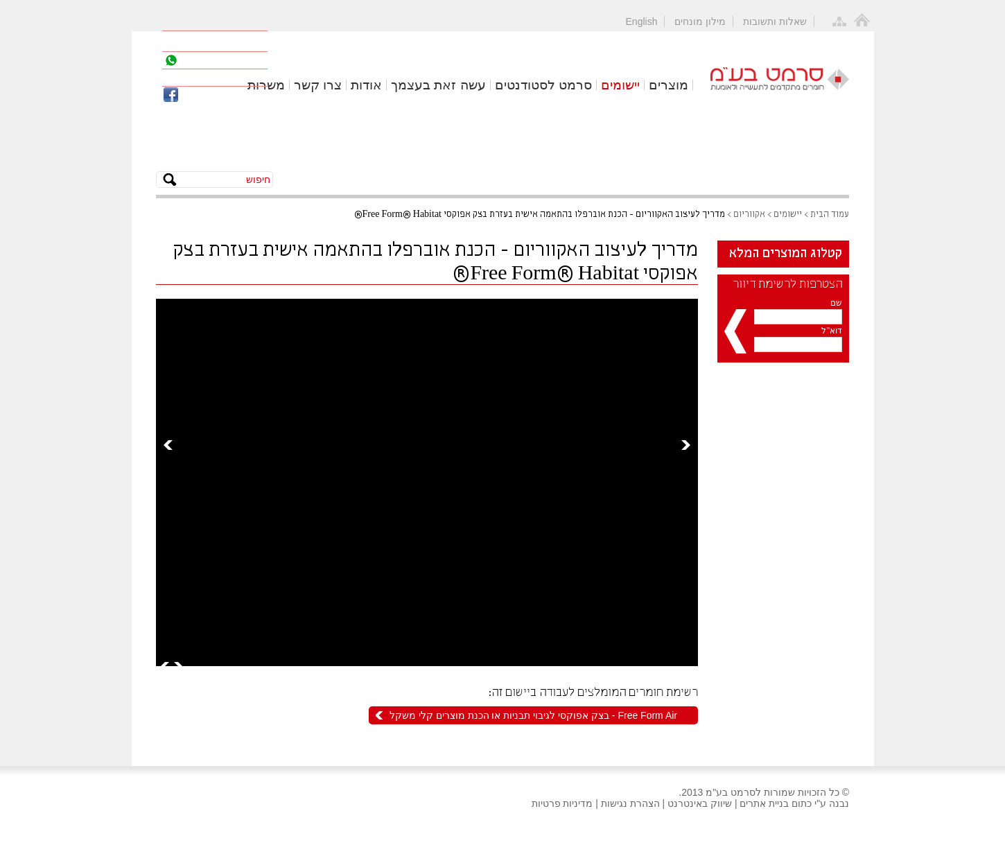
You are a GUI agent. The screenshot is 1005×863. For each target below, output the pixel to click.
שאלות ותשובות (775, 21)
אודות (366, 85)
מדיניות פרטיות (562, 803)
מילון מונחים (700, 21)
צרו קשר (318, 85)
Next (686, 444)
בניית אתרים (764, 803)
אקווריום (749, 214)
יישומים (620, 85)
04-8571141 (223, 41)
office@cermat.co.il (229, 77)
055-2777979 (218, 60)
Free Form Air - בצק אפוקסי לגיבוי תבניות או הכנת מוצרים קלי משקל (533, 715)
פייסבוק (206, 95)
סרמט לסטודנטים (543, 85)
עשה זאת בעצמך (438, 85)
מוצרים (668, 85)
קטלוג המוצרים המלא (785, 253)
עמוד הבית (829, 214)
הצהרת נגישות (630, 803)
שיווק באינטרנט (699, 803)
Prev (168, 444)
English (642, 21)
